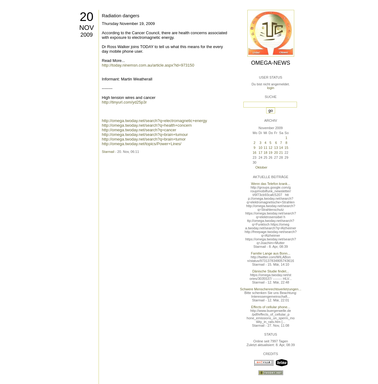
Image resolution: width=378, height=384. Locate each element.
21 (281, 152)
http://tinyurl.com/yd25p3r (124, 102)
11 (265, 147)
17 (260, 152)
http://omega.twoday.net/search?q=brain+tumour (145, 134)
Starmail (108, 151)
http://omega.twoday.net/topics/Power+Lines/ (141, 143)
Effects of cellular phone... (270, 307)
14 (281, 147)
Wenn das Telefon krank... (270, 184)
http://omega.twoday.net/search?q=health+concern (147, 125)
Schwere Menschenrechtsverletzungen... (270, 289)
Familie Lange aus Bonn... (271, 253)
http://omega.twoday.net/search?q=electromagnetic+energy (154, 120)
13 (276, 147)
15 (286, 147)
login (270, 88)
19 (270, 152)
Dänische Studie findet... (270, 271)
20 (87, 16)
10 (260, 147)
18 (265, 152)
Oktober (261, 167)
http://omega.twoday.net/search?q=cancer (139, 130)
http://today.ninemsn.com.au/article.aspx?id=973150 (148, 65)
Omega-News (270, 63)
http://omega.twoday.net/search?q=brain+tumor (144, 139)
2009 (86, 35)
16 (254, 152)
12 (270, 147)
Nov (86, 27)
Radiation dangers (121, 15)
